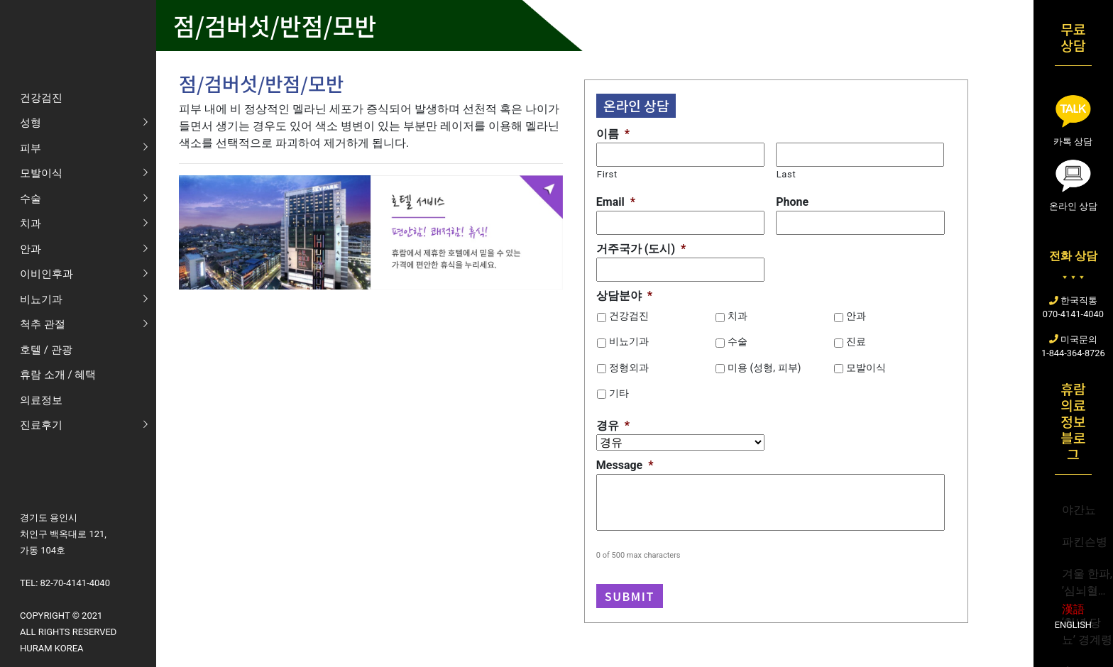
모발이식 (866, 367)
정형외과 (629, 367)
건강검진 (629, 315)
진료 (856, 341)
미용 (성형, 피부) (764, 367)
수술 (737, 341)
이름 (613, 133)
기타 (619, 393)
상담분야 (624, 295)
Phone (792, 202)
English (1073, 624)
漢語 (1073, 609)
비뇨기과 (629, 341)
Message (625, 465)
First (607, 174)
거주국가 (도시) (641, 248)
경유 (613, 425)
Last (786, 174)
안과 (856, 315)
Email (615, 202)
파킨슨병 (1084, 542)
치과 (737, 315)
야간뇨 (1079, 510)
